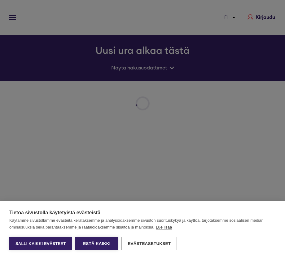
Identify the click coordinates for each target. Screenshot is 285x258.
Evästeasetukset (149, 243)
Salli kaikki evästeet (40, 243)
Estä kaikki (96, 243)
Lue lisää (164, 227)
